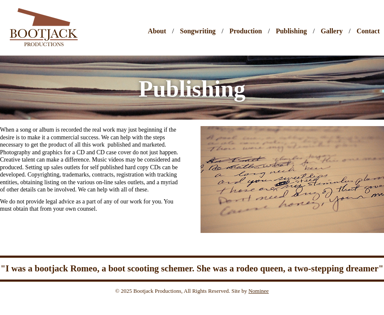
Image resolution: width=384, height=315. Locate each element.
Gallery (332, 31)
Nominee (258, 291)
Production (246, 31)
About (157, 31)
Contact (368, 31)
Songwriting (198, 31)
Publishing (291, 31)
